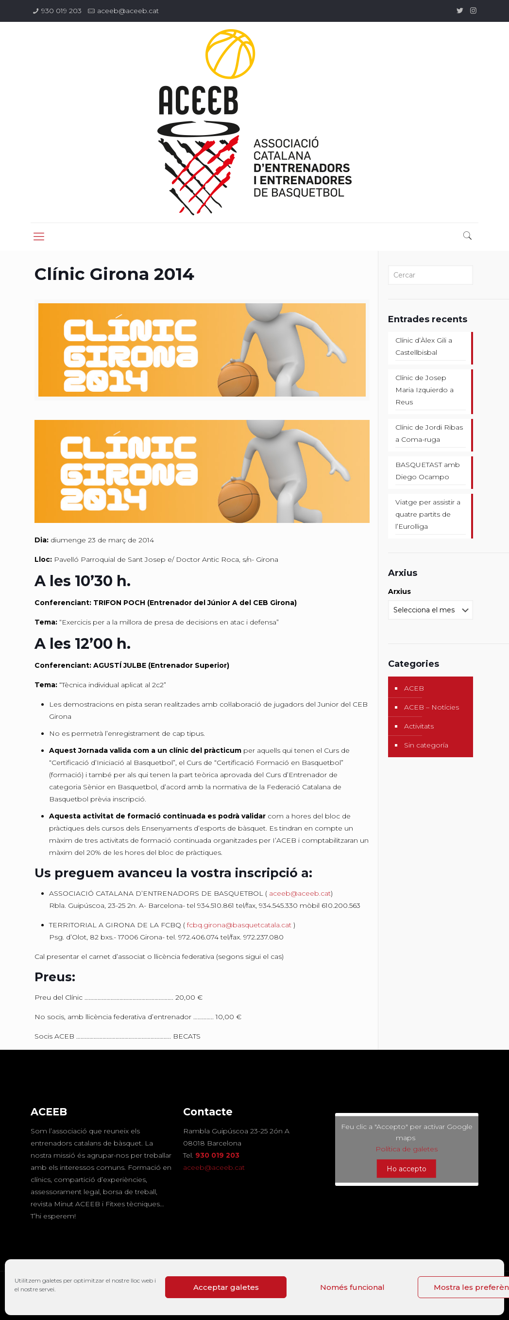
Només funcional (352, 1287)
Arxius (399, 591)
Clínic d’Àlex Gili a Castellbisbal (423, 346)
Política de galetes (406, 1148)
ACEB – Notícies (431, 707)
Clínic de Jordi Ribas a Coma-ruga (429, 433)
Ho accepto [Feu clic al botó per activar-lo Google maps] (406, 1168)
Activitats (419, 726)
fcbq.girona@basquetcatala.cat (239, 925)
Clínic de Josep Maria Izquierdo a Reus (424, 389)
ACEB (414, 688)
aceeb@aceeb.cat (128, 10)
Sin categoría (426, 745)
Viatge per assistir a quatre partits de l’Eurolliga (427, 514)
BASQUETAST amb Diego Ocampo (427, 470)
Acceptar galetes (226, 1287)
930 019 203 (61, 10)
